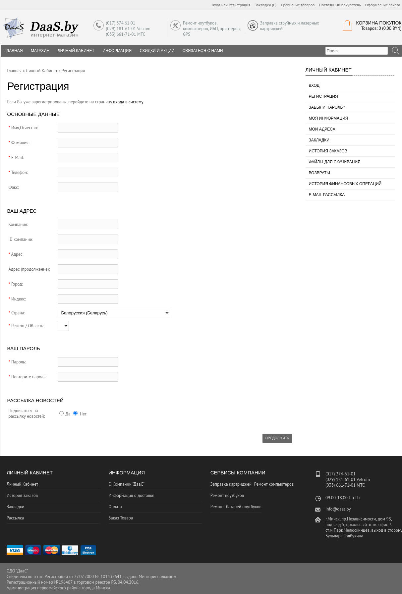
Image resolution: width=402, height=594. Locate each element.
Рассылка (15, 518)
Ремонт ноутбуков (227, 495)
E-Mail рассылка (327, 194)
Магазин (40, 50)
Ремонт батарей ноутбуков (235, 507)
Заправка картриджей (231, 484)
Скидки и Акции (157, 50)
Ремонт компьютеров (274, 484)
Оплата (115, 507)
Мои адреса (322, 129)
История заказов (328, 151)
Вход (216, 4)
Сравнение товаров (298, 4)
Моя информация (328, 118)
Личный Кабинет (76, 50)
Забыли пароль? (327, 107)
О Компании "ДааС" (126, 484)
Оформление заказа (382, 4)
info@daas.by (338, 509)
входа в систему (128, 102)
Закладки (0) (265, 4)
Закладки (319, 140)
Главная (14, 71)
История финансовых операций (345, 184)
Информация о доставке (131, 495)
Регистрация (239, 4)
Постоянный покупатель (340, 4)
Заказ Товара (120, 518)
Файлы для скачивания (335, 162)
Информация (117, 50)
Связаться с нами (203, 50)
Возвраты (319, 173)
